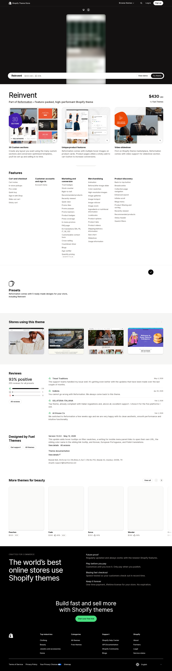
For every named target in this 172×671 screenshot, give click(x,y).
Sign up (158, 3)
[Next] (161, 418)
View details (53, 543)
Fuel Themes (158, 196)
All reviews (15, 499)
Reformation (25, 196)
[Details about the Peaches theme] (26, 609)
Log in (148, 3)
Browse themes (126, 3)
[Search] (141, 3)
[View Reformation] (137, 383)
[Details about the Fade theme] (66, 609)
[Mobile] (88, 10)
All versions (65, 543)
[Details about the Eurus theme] (106, 609)
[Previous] (156, 418)
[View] (26, 438)
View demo (143, 170)
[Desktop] (83, 10)
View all (147, 578)
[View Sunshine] (123, 383)
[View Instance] (109, 383)
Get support (16, 545)
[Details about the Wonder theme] (145, 609)
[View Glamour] (96, 383)
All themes (29, 545)
